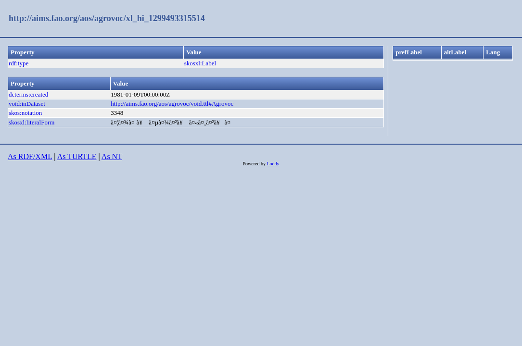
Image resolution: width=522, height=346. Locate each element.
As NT (112, 156)
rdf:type (18, 63)
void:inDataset (27, 103)
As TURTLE (77, 156)
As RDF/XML (30, 156)
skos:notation (25, 112)
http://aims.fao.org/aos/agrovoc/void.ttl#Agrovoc (172, 103)
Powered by (254, 163)
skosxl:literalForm (31, 122)
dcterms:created (28, 94)
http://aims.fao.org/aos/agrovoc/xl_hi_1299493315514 (107, 18)
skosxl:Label (200, 63)
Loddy (273, 163)
